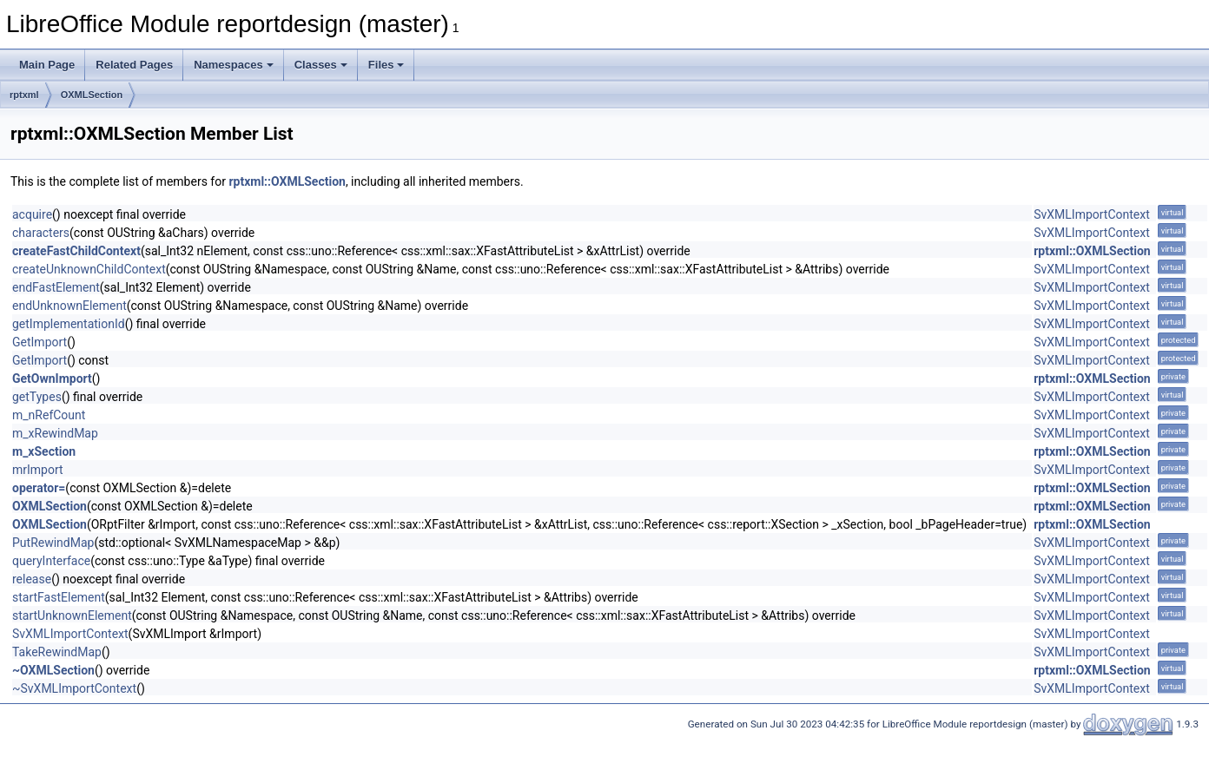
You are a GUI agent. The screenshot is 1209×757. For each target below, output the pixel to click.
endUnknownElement (69, 306)
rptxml (24, 94)
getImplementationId (68, 324)
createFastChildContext (76, 251)
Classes (320, 64)
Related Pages (134, 64)
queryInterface (51, 561)
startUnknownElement (72, 615)
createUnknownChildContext (89, 269)
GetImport (39, 342)
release (31, 579)
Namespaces (234, 64)
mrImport (37, 470)
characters (40, 233)
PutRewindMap (53, 543)
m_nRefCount (48, 415)
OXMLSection (92, 94)
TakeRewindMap (57, 652)
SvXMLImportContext (1092, 214)
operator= (38, 488)
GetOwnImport (52, 378)
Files (386, 64)
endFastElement (56, 287)
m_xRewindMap (55, 433)
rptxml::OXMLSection (286, 181)
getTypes (37, 397)
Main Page (47, 64)
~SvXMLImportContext (74, 688)
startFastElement (58, 597)
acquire (32, 214)
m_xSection (44, 451)
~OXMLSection (53, 670)
